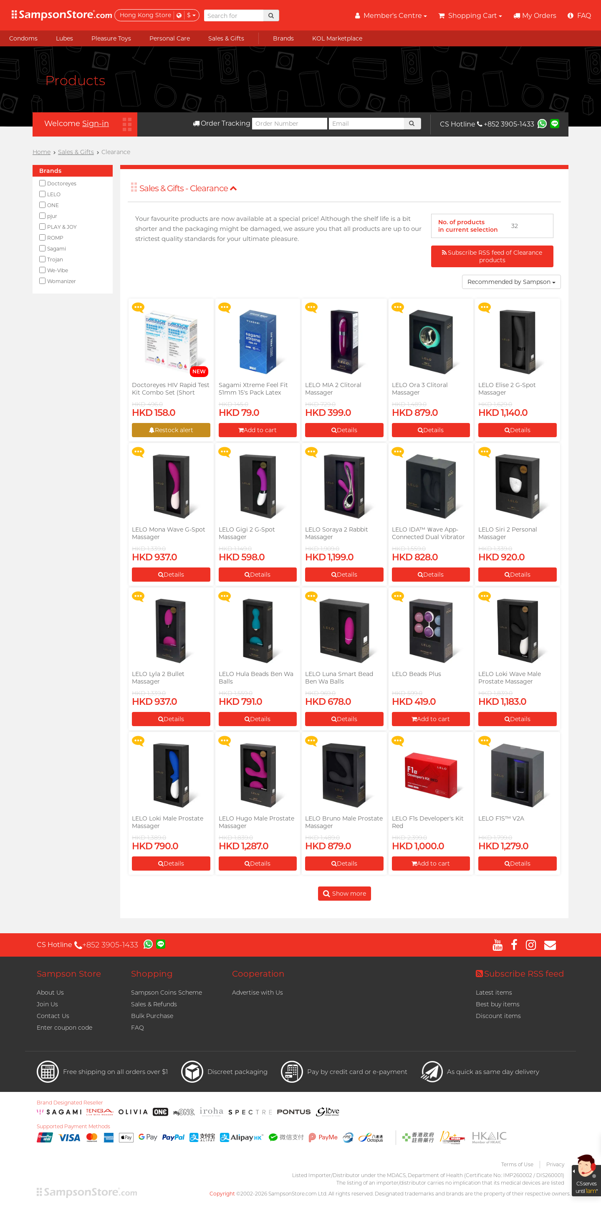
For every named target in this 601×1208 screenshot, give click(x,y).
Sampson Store (69, 974)
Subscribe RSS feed (520, 974)
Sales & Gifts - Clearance (188, 188)
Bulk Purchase (152, 1016)
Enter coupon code (64, 1027)
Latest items (494, 992)
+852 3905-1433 (505, 124)
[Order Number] (289, 123)
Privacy (555, 1164)
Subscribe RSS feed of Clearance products (492, 256)
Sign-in (95, 123)
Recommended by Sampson (511, 282)
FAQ (137, 1027)
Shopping (152, 974)
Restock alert (171, 430)
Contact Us (53, 1016)
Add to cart (257, 430)
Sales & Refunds (154, 1004)
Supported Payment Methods (73, 1126)
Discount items (498, 1016)
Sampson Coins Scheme (166, 992)
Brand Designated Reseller (70, 1102)
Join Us (47, 1004)
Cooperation (258, 974)
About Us (50, 992)
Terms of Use (517, 1164)
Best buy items (498, 1004)
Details (344, 430)
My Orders (534, 16)
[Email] (366, 123)
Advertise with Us (257, 992)
